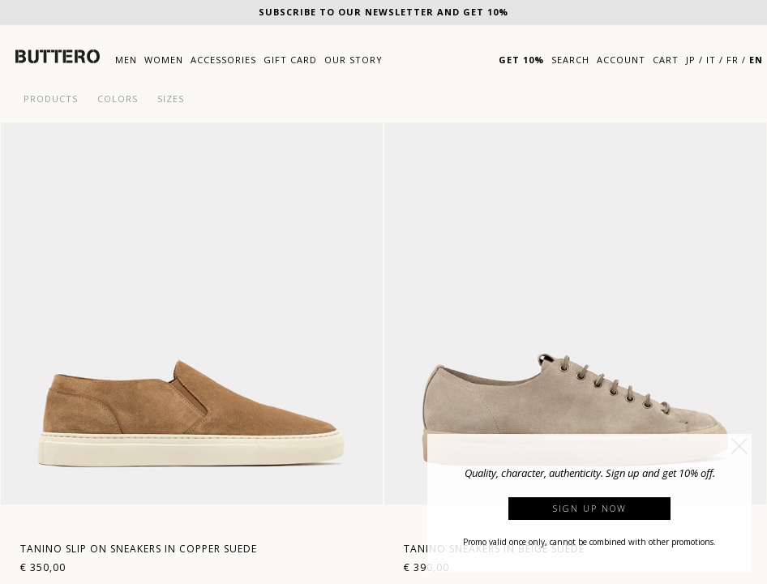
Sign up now (590, 508)
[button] (739, 446)
